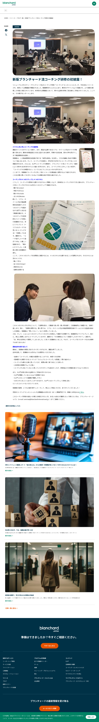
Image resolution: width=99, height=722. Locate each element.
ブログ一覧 (20, 18)
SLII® (67, 658)
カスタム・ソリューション (11, 671)
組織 (35, 665)
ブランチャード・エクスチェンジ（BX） (78, 678)
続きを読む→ (9, 468)
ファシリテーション (9, 665)
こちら (82, 391)
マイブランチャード (74, 675)
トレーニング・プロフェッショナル (44, 668)
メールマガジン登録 (49, 706)
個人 (35, 671)
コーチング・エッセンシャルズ (75, 665)
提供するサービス (8, 655)
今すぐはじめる (49, 643)
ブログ (5, 678)
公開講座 (5, 668)
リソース (12, 18)
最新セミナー (7, 682)
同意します (90, 717)
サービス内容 (7, 662)
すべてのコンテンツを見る (73, 671)
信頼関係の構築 (70, 662)
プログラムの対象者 (40, 655)
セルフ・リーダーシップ (73, 668)
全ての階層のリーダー (40, 658)
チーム (36, 662)
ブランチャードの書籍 (9, 685)
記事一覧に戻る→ (12, 605)
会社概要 (37, 678)
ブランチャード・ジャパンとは (43, 675)
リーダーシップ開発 (9, 658)
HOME (6, 18)
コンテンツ (69, 655)
